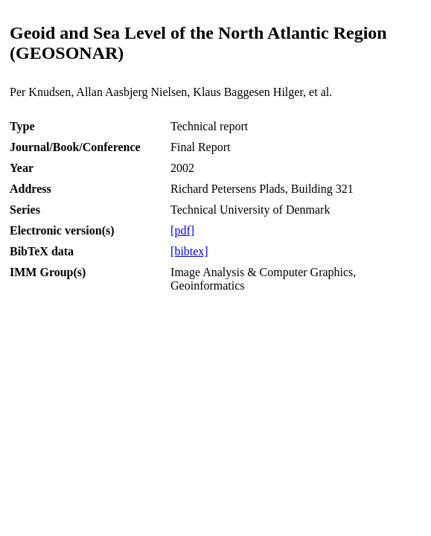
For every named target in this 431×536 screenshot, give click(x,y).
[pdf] (182, 230)
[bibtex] (189, 251)
